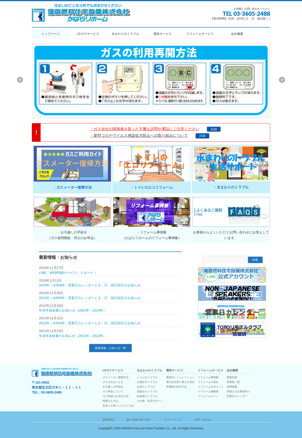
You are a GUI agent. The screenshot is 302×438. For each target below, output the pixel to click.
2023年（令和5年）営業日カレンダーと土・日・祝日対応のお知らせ (90, 298)
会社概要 (232, 370)
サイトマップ (173, 419)
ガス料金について (113, 391)
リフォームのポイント (211, 386)
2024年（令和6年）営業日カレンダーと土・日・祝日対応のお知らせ (90, 285)
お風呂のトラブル (147, 382)
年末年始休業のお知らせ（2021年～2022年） (72, 336)
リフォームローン (208, 396)
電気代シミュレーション (180, 377)
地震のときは (110, 400)
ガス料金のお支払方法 (116, 396)
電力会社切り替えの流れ (180, 382)
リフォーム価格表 (208, 391)
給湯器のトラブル (147, 396)
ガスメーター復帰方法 (116, 377)
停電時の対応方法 (176, 386)
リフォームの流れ (208, 382)
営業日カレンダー (237, 396)
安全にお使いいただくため (118, 405)
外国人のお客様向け (238, 391)
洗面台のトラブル (147, 391)
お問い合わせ (202, 419)
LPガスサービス (113, 370)
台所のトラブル (146, 386)
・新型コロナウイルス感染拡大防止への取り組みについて (149, 135)
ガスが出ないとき (113, 382)
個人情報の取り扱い (139, 419)
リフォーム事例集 (208, 377)
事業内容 (232, 377)
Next (282, 80)
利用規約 (108, 419)
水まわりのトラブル (149, 370)
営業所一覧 (233, 382)
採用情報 (232, 386)
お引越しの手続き (113, 386)
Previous (20, 80)
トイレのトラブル (147, 377)
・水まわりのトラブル (231, 187)
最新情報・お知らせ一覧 (110, 348)
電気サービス (174, 370)
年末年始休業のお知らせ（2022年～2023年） (72, 310)
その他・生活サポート (150, 400)
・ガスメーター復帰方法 (72, 187)
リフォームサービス (210, 370)
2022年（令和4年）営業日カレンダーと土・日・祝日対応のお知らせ (90, 323)
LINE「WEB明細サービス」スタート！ (68, 273)
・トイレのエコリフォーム (151, 187)
